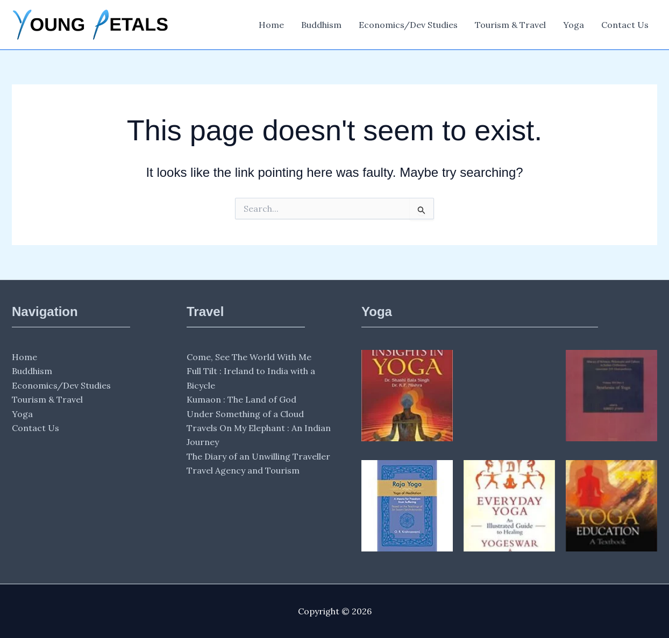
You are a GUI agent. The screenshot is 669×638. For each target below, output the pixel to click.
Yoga (573, 24)
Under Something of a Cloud (245, 413)
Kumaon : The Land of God (241, 399)
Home (271, 24)
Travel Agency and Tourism (243, 470)
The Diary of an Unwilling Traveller (258, 456)
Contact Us (625, 24)
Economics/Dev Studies (408, 24)
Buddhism (321, 24)
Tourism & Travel (510, 24)
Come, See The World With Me (249, 357)
